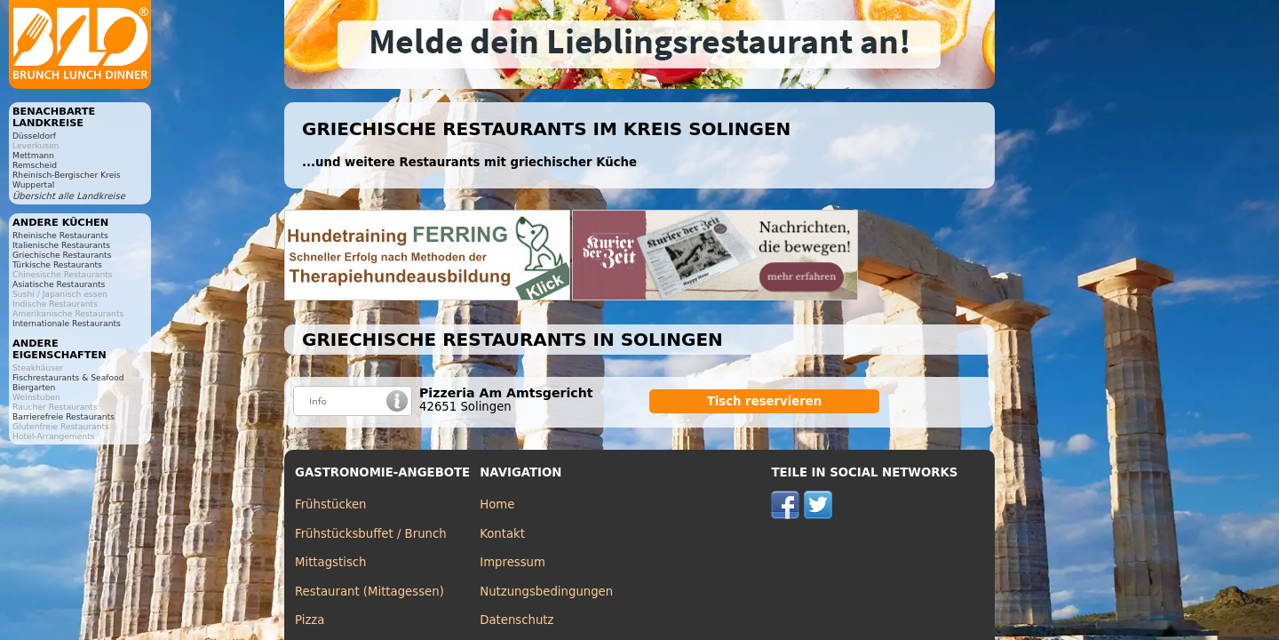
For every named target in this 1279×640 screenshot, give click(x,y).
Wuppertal (33, 184)
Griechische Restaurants (61, 255)
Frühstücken (331, 504)
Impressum (512, 562)
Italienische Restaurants (61, 245)
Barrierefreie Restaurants (63, 416)
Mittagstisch (331, 562)
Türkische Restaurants (57, 264)
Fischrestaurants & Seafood (68, 377)
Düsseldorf (34, 135)
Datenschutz (516, 620)
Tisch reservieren (764, 401)
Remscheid (34, 165)
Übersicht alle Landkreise (68, 196)
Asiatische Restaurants (58, 284)
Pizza (309, 620)
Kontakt (502, 533)
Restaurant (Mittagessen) (369, 591)
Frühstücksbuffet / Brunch (371, 533)
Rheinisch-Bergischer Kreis (66, 175)
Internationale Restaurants (66, 323)
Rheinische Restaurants (60, 235)
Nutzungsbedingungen (546, 591)
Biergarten (33, 387)
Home (497, 504)
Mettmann (33, 155)
